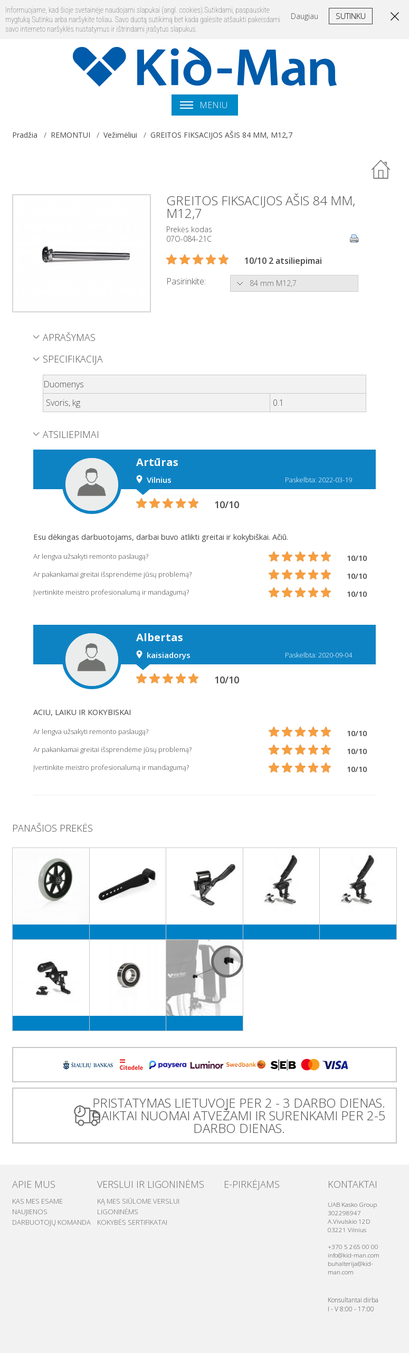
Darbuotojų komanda (51, 1222)
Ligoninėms (117, 1211)
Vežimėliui (120, 135)
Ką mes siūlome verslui (138, 1201)
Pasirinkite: (186, 281)
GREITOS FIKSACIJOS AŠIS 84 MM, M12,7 (221, 135)
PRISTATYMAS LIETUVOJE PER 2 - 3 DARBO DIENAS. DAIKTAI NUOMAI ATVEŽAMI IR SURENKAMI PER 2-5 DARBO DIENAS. (239, 1115)
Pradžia (24, 135)
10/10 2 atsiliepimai (283, 260)
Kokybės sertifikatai (132, 1222)
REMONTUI (70, 135)
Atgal (382, 170)
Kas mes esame (37, 1201)
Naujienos (29, 1211)
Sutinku (351, 16)
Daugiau (304, 16)
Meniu (203, 105)
